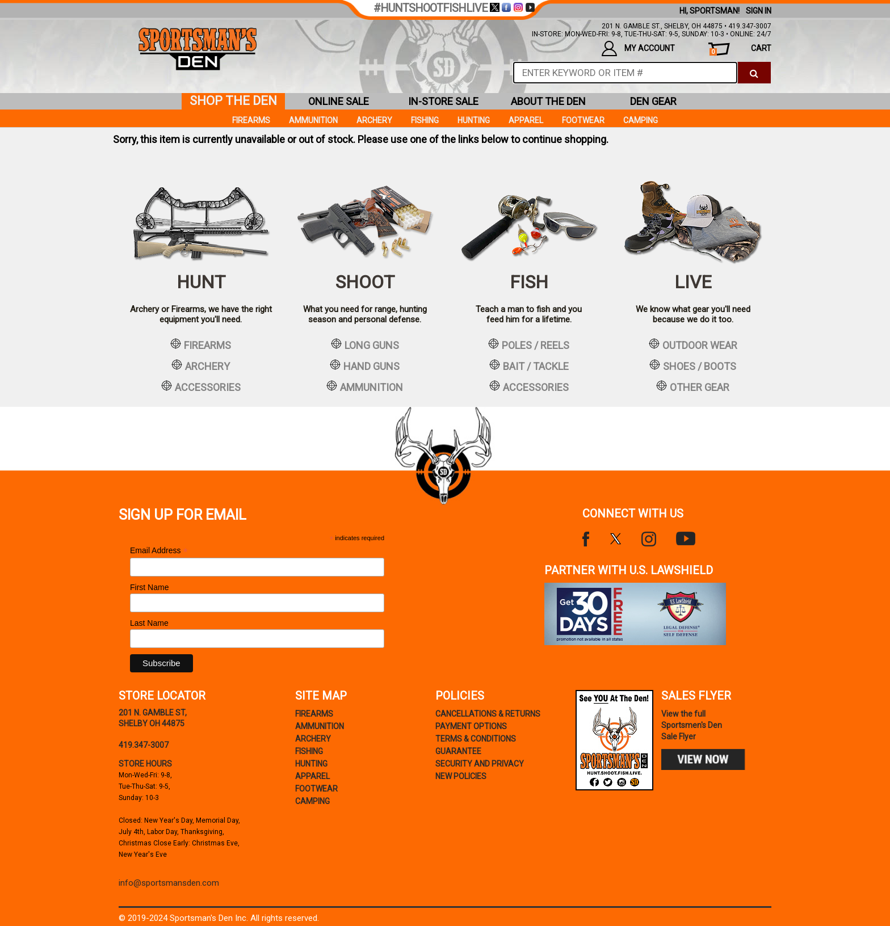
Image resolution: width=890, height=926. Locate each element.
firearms (200, 344)
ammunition (364, 386)
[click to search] (754, 72)
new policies (460, 776)
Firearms (251, 120)
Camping (640, 120)
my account (638, 48)
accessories (201, 386)
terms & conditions (475, 738)
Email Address (159, 550)
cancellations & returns (487, 713)
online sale (338, 101)
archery (200, 365)
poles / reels (528, 344)
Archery (374, 120)
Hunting (473, 120)
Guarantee (458, 751)
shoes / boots (692, 365)
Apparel (526, 120)
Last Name (149, 623)
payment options (471, 726)
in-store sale (443, 101)
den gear (653, 101)
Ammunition (313, 120)
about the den (548, 101)
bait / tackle (529, 365)
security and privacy (479, 763)
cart (740, 50)
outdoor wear (693, 344)
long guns (365, 344)
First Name (149, 587)
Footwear (583, 120)
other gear (692, 386)
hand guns (365, 365)
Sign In (758, 10)
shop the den (233, 101)
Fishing (425, 120)
